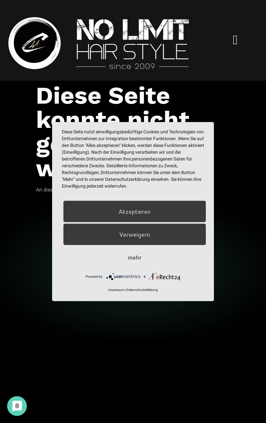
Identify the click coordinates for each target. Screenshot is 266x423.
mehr (134, 257)
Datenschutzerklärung (142, 290)
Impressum (116, 290)
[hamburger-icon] (235, 40)
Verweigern (134, 234)
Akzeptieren (134, 211)
